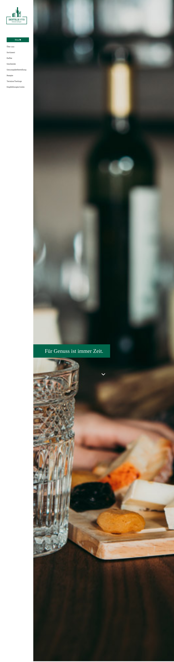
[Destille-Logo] (16, 16)
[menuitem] (17, 40)
